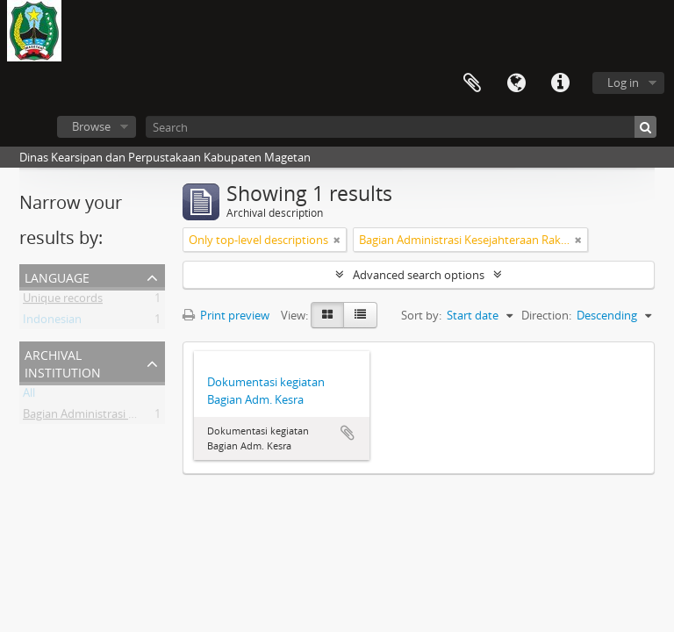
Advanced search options (418, 275)
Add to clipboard (347, 433)
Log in (623, 82)
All (29, 396)
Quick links (560, 83)
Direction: (546, 315)
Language (516, 83)
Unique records (63, 301)
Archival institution (63, 362)
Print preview (226, 315)
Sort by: (421, 315)
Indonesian (52, 322)
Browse (91, 126)
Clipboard (472, 83)
